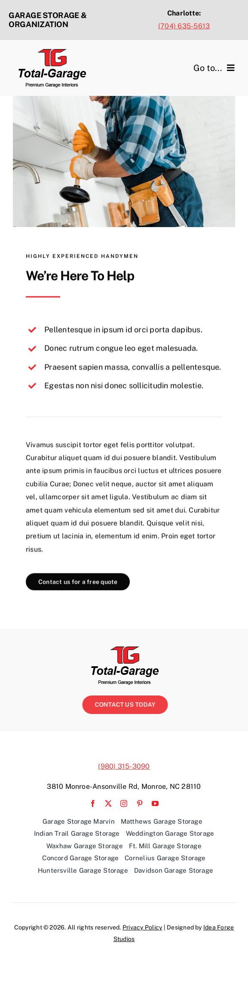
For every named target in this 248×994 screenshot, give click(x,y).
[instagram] (123, 803)
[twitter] (108, 803)
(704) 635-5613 (184, 26)
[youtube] (155, 803)
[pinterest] (139, 803)
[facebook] (92, 803)
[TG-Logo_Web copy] (51, 52)
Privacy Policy (142, 927)
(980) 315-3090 (124, 766)
